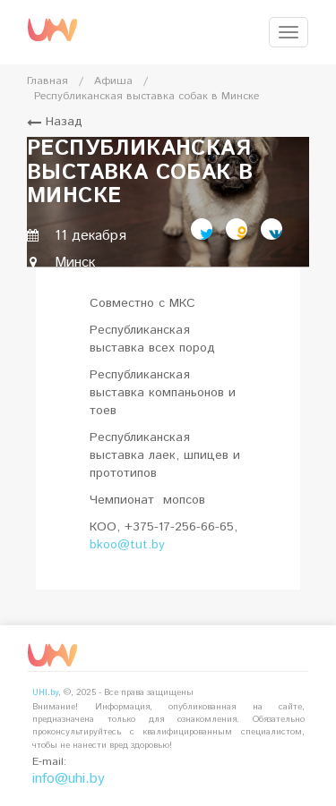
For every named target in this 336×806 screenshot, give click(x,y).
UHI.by (45, 692)
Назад (54, 122)
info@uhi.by (68, 778)
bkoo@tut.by (127, 545)
